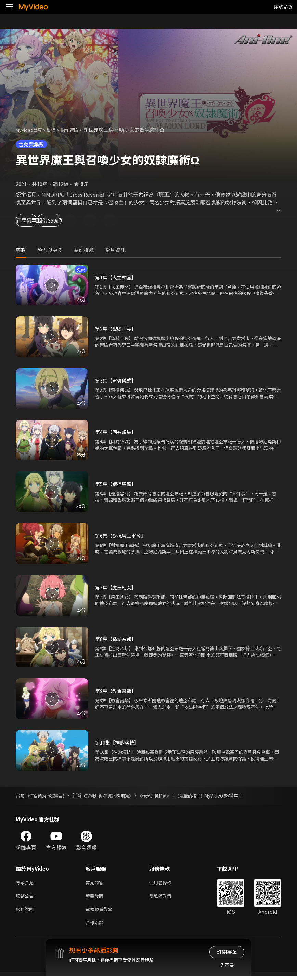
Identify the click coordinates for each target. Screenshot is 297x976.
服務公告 (26, 897)
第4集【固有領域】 (117, 432)
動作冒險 (77, 129)
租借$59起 (79, 220)
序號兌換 (283, 6)
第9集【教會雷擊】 (117, 690)
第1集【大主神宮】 (117, 277)
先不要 (227, 965)
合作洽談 (96, 926)
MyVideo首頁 (31, 129)
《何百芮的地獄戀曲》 (49, 795)
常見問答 (96, 882)
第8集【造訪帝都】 (117, 638)
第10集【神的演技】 (118, 742)
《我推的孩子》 (213, 795)
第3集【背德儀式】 (117, 380)
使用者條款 (166, 882)
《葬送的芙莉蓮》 (172, 795)
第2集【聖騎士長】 (117, 328)
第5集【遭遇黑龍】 (117, 483)
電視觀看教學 (101, 911)
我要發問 (96, 897)
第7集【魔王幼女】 (117, 587)
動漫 (57, 129)
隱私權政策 (166, 897)
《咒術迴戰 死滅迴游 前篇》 (118, 795)
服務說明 (26, 911)
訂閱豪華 (34, 220)
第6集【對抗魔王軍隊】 (122, 535)
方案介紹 (26, 882)
